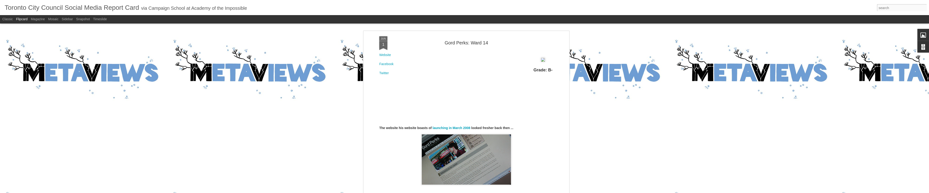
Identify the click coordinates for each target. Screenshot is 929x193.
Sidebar (67, 19)
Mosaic (53, 19)
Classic (7, 19)
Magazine (38, 19)
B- (472, 44)
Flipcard (22, 19)
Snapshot (83, 19)
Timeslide (100, 19)
